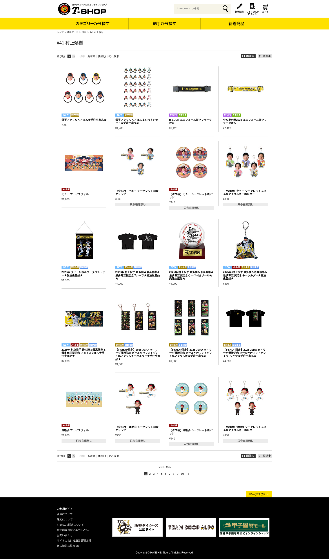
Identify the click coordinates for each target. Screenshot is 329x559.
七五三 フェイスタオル (75, 194)
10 (182, 473)
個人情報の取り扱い (69, 545)
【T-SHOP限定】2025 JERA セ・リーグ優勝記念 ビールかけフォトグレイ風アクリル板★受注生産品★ (190, 353)
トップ (60, 32)
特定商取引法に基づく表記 (73, 530)
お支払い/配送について (70, 524)
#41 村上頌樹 (96, 32)
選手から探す (164, 23)
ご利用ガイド (65, 508)
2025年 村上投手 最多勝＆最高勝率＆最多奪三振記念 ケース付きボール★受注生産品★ (191, 275)
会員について (65, 514)
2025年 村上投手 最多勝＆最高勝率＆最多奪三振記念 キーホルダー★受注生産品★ (245, 275)
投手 (84, 32)
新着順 (91, 56)
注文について (65, 519)
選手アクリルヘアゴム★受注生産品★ (84, 119)
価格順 (102, 56)
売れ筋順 (114, 56)
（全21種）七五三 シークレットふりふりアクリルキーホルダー (244, 192)
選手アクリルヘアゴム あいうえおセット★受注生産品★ (136, 121)
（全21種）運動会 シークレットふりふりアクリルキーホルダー (244, 428)
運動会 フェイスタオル (75, 430)
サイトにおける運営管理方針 (74, 540)
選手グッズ (72, 32)
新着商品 (236, 21)
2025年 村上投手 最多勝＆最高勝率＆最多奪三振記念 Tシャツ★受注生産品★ (137, 275)
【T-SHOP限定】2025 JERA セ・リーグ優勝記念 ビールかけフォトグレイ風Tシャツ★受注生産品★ (244, 353)
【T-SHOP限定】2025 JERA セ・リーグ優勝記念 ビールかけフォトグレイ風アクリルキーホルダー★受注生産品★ (137, 354)
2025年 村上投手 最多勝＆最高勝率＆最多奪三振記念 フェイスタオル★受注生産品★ (84, 353)
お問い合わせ (65, 535)
